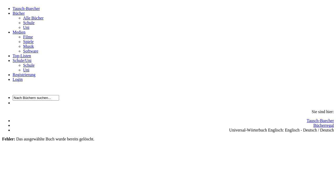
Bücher (19, 13)
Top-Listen (22, 56)
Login (18, 79)
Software (30, 51)
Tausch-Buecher (26, 8)
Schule (29, 22)
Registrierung (24, 74)
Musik (28, 46)
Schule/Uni (22, 60)
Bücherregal (323, 125)
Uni (26, 27)
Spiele (28, 41)
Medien (19, 32)
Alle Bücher (33, 18)
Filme (28, 37)
